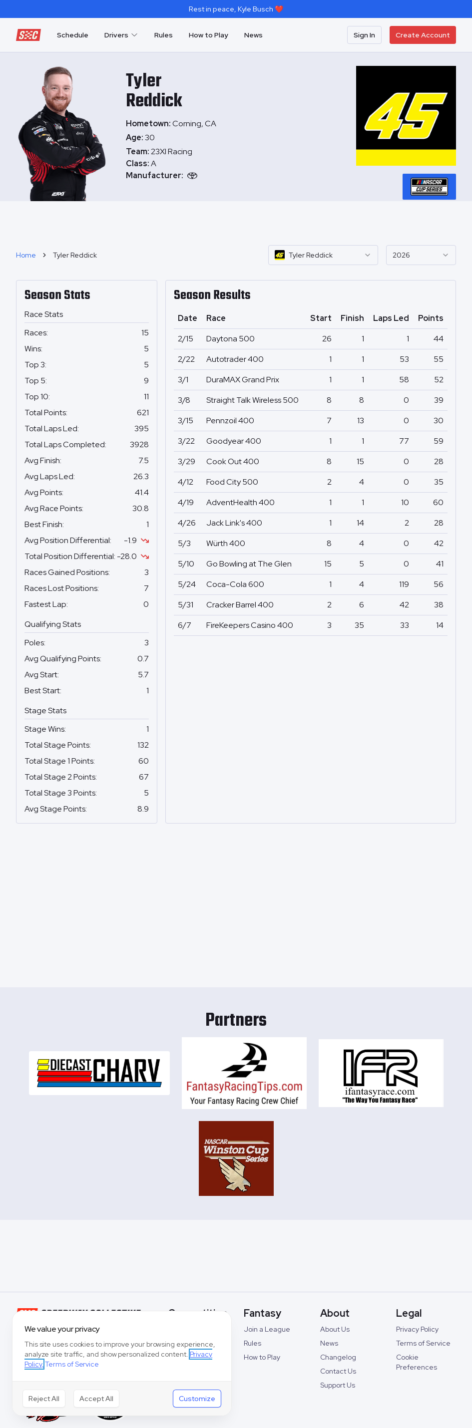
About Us (335, 1329)
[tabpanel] (173, 164)
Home (26, 255)
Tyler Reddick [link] (75, 255)
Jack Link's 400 (234, 523)
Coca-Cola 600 (235, 584)
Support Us (337, 1385)
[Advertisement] (236, 221)
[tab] (429, 187)
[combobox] (323, 255)
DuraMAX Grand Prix (242, 379)
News (253, 34)
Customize (197, 1398)
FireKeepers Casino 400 (249, 625)
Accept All (96, 1398)
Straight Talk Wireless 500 (252, 400)
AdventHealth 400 (240, 502)
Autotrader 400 (235, 359)
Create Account (423, 34)
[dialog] (122, 1363)
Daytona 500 (230, 338)
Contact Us (338, 1371)
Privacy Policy (417, 1329)
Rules (163, 34)
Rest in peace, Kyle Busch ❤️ (236, 8)
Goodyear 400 (233, 441)
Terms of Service (423, 1343)
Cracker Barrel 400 (240, 604)
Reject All (43, 1398)
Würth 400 (225, 543)
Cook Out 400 (232, 461)
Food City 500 (232, 482)
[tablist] (429, 187)
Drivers (121, 34)
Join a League (267, 1329)
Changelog (338, 1357)
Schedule (72, 34)
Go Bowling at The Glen (249, 564)
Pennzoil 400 (230, 420)
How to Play (208, 34)
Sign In (364, 34)
